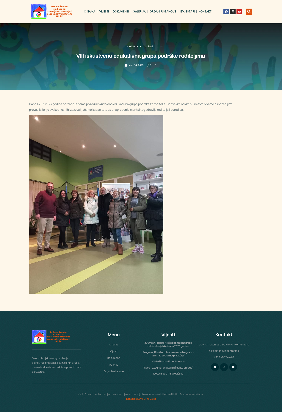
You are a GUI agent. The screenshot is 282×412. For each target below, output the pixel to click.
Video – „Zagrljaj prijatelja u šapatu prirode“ (168, 367)
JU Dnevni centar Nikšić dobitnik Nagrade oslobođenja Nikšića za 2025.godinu (168, 344)
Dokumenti (121, 11)
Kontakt (205, 11)
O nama (89, 11)
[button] (249, 12)
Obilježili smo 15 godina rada (168, 361)
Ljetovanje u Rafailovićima (168, 373)
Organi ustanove (163, 11)
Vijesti (104, 11)
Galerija (139, 11)
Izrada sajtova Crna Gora (141, 398)
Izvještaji (187, 11)
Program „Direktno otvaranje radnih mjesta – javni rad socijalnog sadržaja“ (168, 353)
